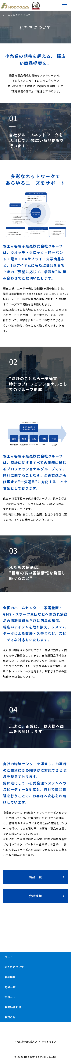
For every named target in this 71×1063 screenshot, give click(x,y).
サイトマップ (47, 1041)
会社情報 (10, 977)
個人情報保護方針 (26, 1041)
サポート (10, 997)
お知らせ (10, 1017)
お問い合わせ (13, 1007)
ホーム (6, 15)
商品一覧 (10, 987)
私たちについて (14, 967)
